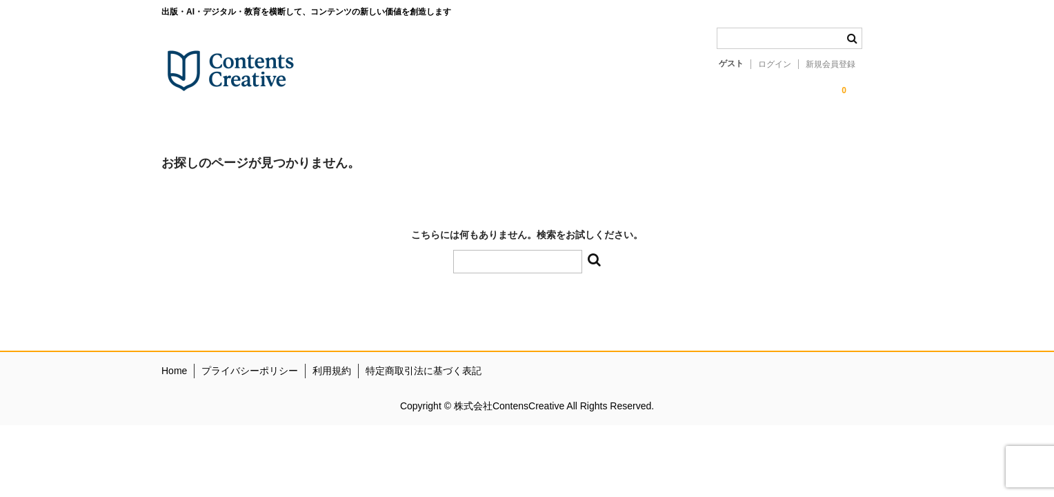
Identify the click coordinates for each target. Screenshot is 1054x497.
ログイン (774, 64)
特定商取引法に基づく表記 (423, 370)
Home (174, 370)
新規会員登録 (830, 64)
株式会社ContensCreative (510, 405)
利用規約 (331, 370)
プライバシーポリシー (249, 370)
